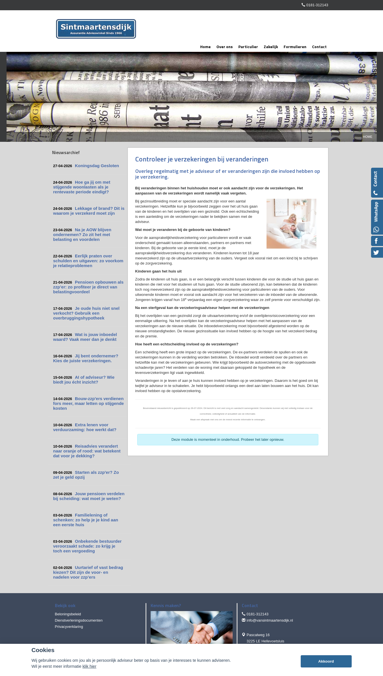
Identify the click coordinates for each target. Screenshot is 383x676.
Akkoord (326, 661)
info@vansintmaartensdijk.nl (270, 620)
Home (367, 136)
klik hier (90, 666)
